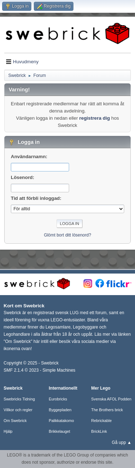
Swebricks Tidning (19, 399)
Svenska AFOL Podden (111, 399)
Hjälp (8, 431)
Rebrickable (101, 420)
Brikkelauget (59, 431)
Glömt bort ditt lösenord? (67, 235)
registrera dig (94, 118)
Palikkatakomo (61, 420)
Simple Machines (58, 370)
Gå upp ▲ (121, 442)
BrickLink (99, 431)
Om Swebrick (15, 420)
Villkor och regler (18, 410)
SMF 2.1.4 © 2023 (21, 370)
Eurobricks (58, 399)
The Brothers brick (107, 410)
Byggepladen (60, 410)
